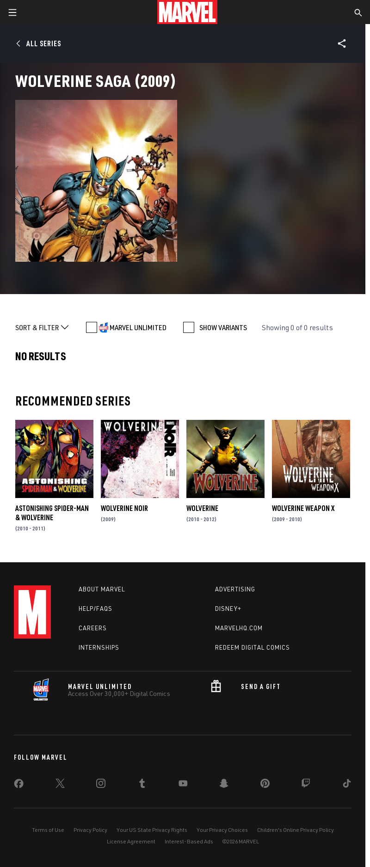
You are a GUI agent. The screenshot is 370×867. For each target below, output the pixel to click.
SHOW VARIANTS (223, 327)
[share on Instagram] (100, 785)
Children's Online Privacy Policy (295, 829)
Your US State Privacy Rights (152, 829)
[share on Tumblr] (142, 785)
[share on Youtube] (183, 785)
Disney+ (228, 608)
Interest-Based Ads (189, 841)
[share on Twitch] (305, 785)
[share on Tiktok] (347, 785)
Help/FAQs (95, 608)
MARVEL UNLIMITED (138, 327)
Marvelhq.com (239, 628)
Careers (93, 628)
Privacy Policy (90, 829)
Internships (99, 647)
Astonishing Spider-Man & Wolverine (52, 513)
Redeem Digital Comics (252, 647)
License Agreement (131, 841)
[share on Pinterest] (265, 785)
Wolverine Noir (124, 508)
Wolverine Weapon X (303, 508)
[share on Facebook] (19, 785)
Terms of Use (48, 829)
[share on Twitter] (60, 785)
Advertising (235, 589)
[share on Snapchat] (223, 785)
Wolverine (202, 508)
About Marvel (102, 589)
